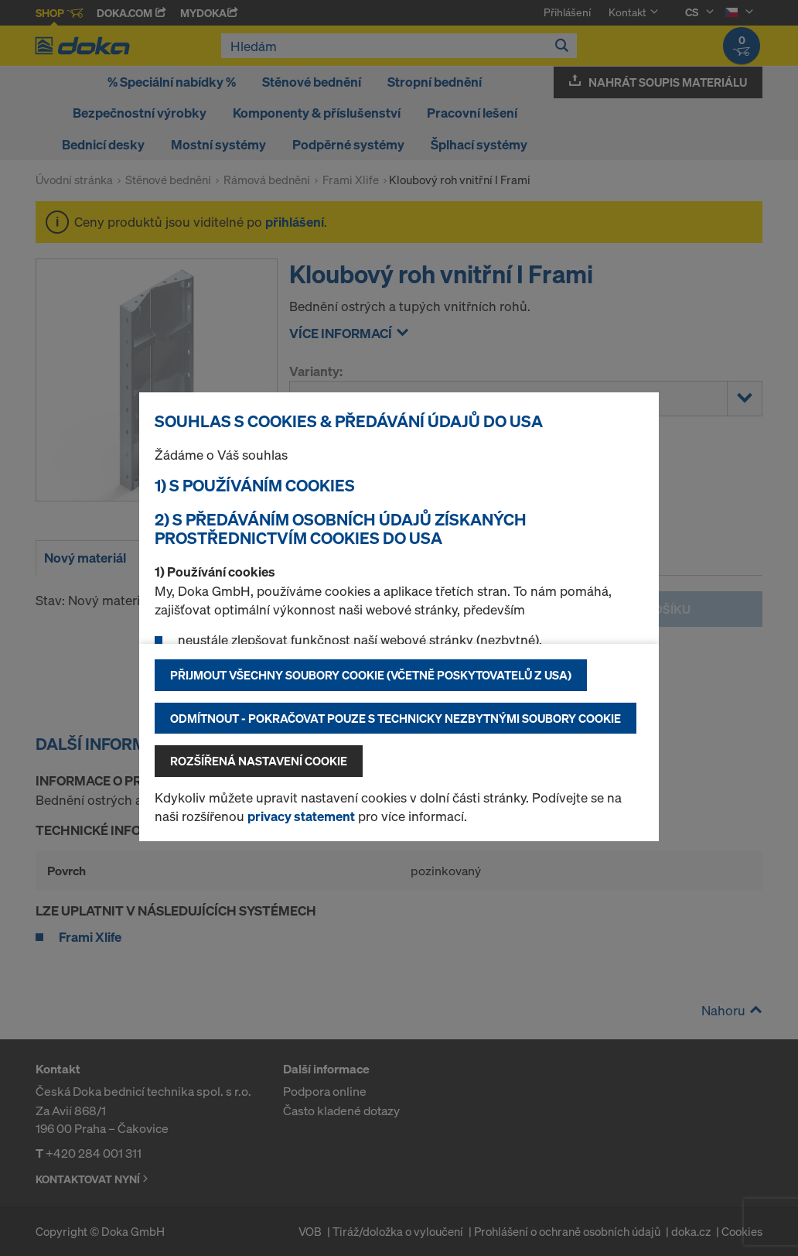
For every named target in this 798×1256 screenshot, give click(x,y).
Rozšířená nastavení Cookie (258, 760)
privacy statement (301, 816)
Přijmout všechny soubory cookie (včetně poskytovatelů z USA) (370, 675)
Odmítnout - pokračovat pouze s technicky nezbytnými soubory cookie (395, 718)
